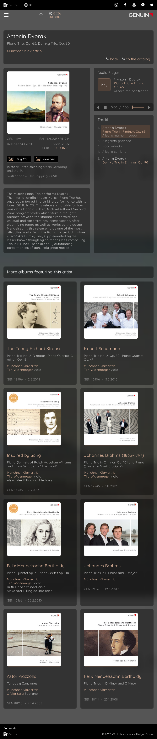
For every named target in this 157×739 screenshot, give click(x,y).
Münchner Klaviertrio (24, 51)
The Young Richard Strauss (34, 348)
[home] (6, 15)
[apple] (151, 4)
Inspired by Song (24, 455)
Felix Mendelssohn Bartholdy (36, 565)
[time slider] (138, 107)
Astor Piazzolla (21, 676)
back (112, 59)
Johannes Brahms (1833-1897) (114, 455)
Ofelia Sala (22, 693)
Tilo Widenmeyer (24, 370)
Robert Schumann (102, 348)
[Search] (24, 15)
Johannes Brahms (102, 565)
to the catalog (136, 59)
